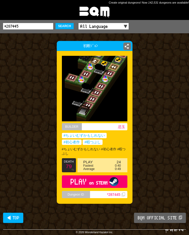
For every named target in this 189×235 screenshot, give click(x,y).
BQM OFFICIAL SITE (160, 217)
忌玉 (121, 127)
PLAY (94, 181)
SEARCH (64, 26)
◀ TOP (13, 217)
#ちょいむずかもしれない (84, 135)
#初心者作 (72, 142)
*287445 (116, 195)
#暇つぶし (92, 142)
